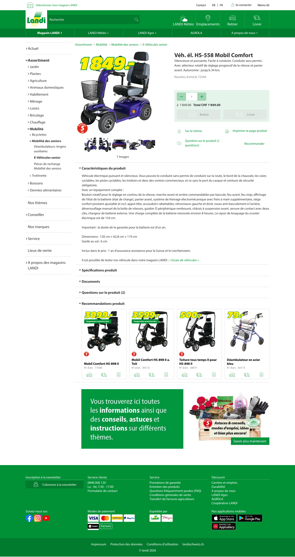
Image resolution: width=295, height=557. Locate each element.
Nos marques (38, 226)
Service (34, 238)
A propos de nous (243, 33)
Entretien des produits (165, 487)
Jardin (34, 66)
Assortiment (38, 60)
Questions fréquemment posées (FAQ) (175, 491)
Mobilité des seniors (46, 141)
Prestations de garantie (165, 483)
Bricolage (37, 115)
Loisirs (34, 108)
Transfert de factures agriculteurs (172, 499)
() (263, 5)
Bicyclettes (39, 135)
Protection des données (126, 544)
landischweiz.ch (193, 544)
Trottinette (39, 176)
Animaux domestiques (47, 87)
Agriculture (38, 80)
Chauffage (37, 122)
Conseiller (36, 214)
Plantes (35, 73)
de (214, 5)
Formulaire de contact (103, 491)
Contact (201, 5)
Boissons (36, 183)
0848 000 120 (97, 483)
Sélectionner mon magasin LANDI (56, 5)
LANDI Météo (97, 33)
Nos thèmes (37, 202)
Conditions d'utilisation (162, 544)
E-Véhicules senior (47, 158)
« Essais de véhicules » (184, 260)
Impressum (98, 544)
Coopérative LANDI (225, 503)
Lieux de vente (40, 250)
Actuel (33, 48)
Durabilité (218, 487)
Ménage (36, 101)
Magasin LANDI (48, 33)
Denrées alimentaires (45, 190)
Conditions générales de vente (170, 495)
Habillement (39, 94)
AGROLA (196, 33)
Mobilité (36, 129)
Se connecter (243, 5)
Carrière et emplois (224, 483)
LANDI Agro (146, 33)
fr (221, 5)
